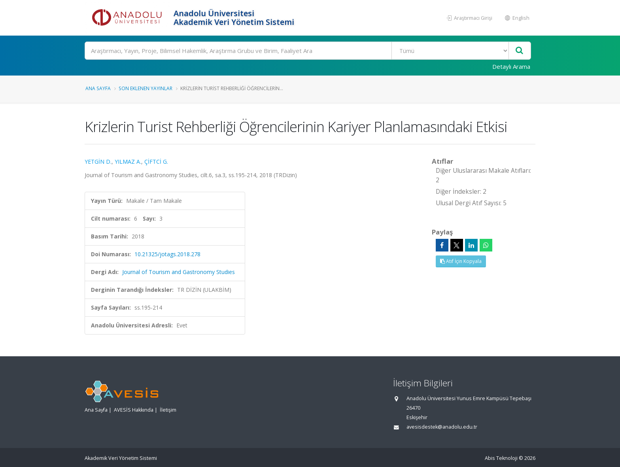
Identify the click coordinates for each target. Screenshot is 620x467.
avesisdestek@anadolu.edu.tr (441, 427)
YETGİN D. (98, 161)
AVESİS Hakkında (133, 409)
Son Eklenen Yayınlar (145, 88)
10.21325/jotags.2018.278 (167, 254)
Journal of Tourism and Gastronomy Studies (178, 272)
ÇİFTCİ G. (156, 161)
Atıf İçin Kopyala (461, 261)
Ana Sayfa (98, 88)
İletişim (168, 409)
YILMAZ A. (128, 161)
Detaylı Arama (511, 66)
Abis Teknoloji (501, 458)
